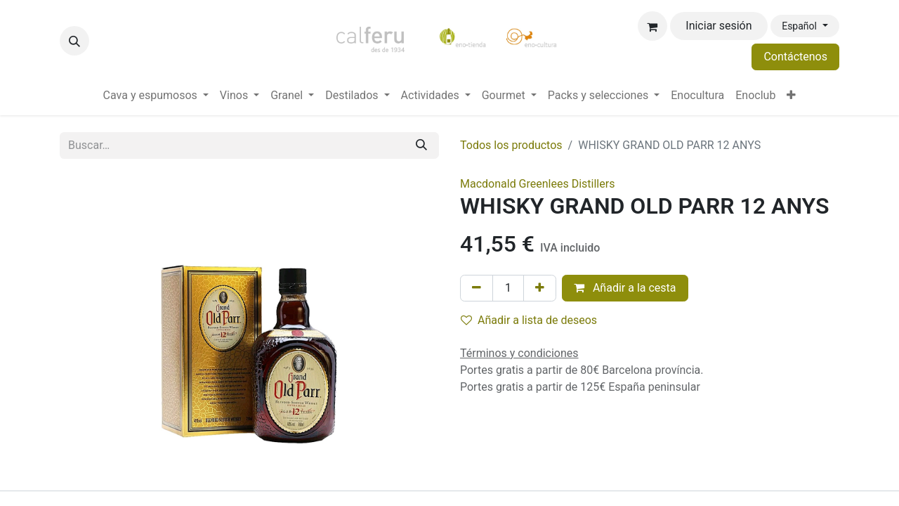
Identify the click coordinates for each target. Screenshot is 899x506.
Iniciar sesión (718, 25)
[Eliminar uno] (476, 288)
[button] (74, 41)
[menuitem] (156, 96)
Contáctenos (795, 56)
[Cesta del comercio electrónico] (652, 26)
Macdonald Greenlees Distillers (537, 183)
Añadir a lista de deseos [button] (529, 320)
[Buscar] (421, 145)
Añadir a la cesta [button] (625, 287)
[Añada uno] (539, 288)
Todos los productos (511, 145)
